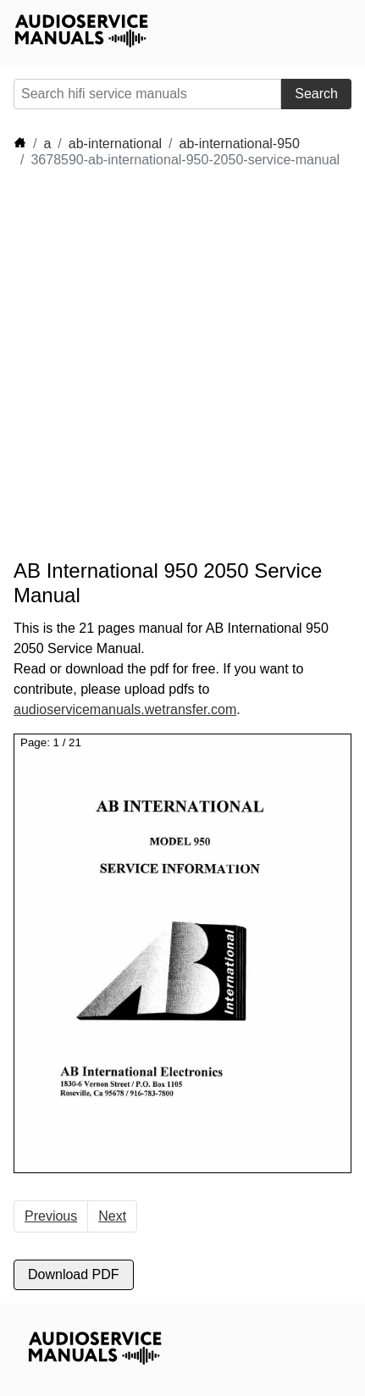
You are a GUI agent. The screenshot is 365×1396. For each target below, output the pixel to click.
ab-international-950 (240, 143)
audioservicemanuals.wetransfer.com (125, 709)
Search (316, 93)
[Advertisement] (182, 363)
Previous (51, 1216)
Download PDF (73, 1274)
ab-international (115, 143)
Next (112, 1216)
